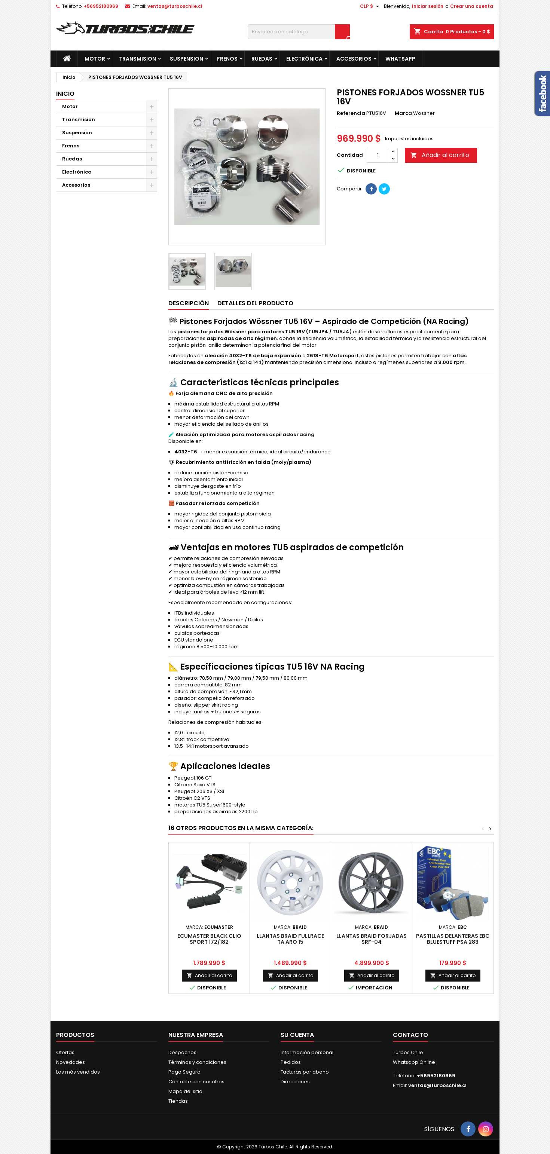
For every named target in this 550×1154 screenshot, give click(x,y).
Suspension (186, 58)
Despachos (182, 1052)
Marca (403, 113)
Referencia (351, 113)
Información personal (307, 1052)
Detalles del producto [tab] (255, 303)
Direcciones (295, 1081)
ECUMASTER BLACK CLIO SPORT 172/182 (209, 939)
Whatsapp (400, 58)
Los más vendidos (78, 1071)
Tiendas (178, 1101)
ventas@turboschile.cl (174, 6)
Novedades (70, 1062)
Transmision (137, 58)
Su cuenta (297, 1035)
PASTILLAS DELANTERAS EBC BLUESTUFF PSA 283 (452, 939)
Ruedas (261, 58)
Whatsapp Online (414, 1062)
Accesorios (354, 58)
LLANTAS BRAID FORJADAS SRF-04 (371, 939)
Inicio (65, 93)
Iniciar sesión (427, 6)
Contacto (410, 1035)
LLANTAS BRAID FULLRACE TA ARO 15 (290, 939)
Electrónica (304, 58)
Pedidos (291, 1062)
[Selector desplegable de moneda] (370, 6)
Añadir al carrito (439, 155)
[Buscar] (299, 31)
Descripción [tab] (188, 303)
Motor (95, 58)
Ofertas (65, 1052)
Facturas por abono (305, 1071)
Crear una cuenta (471, 6)
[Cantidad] (378, 155)
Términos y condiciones (197, 1062)
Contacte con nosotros (196, 1081)
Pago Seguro (184, 1071)
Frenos (227, 58)
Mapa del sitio (185, 1091)
